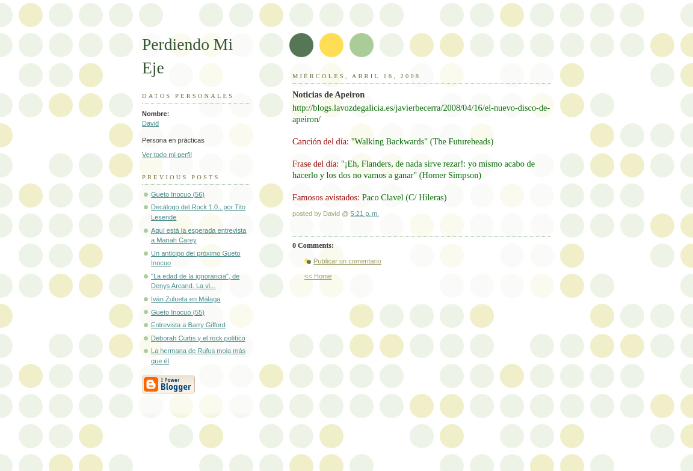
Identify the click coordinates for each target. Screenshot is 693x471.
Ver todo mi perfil (167, 154)
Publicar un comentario (347, 261)
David (150, 123)
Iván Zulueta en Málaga (185, 299)
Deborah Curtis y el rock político (198, 338)
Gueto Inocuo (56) (178, 194)
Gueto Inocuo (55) (178, 312)
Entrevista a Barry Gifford (188, 324)
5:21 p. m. (365, 213)
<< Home (317, 276)
